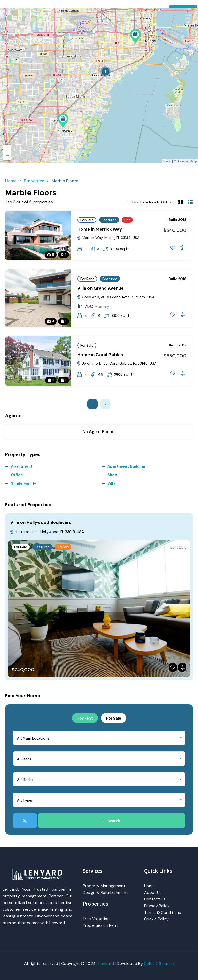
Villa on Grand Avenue (100, 288)
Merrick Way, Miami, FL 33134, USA (108, 237)
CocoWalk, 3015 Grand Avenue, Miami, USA (115, 297)
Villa (111, 483)
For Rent (87, 279)
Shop (112, 474)
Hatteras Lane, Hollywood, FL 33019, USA (47, 531)
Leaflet (167, 161)
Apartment (21, 466)
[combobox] (157, 202)
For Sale (86, 220)
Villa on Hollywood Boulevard (41, 522)
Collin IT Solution (158, 963)
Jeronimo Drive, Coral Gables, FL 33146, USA (116, 363)
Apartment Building (126, 466)
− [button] (7, 156)
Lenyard (105, 963)
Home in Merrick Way (99, 229)
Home (10, 181)
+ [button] (7, 148)
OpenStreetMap (187, 161)
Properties (34, 181)
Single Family (23, 483)
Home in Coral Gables (100, 355)
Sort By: (133, 202)
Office (17, 474)
